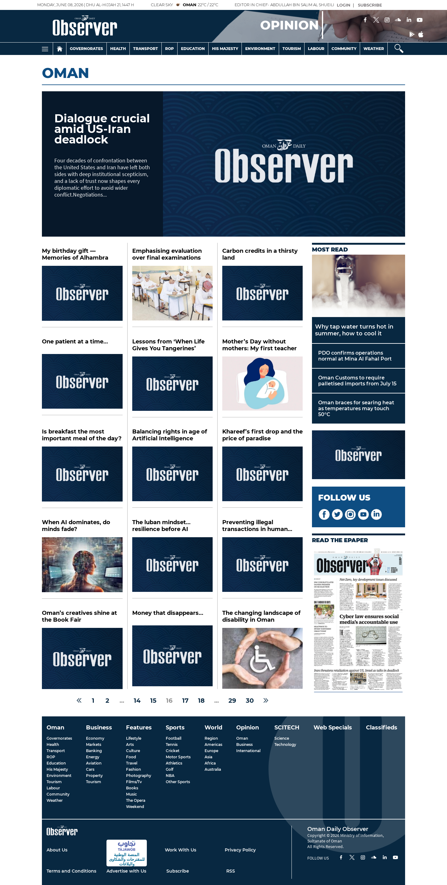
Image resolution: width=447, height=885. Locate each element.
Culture (133, 750)
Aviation (94, 763)
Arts (130, 744)
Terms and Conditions (71, 871)
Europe (211, 750)
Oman (242, 738)
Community (344, 48)
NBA (170, 775)
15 (153, 700)
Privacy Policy (240, 850)
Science (281, 738)
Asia (208, 757)
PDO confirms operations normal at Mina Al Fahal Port (355, 356)
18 (201, 700)
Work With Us (180, 850)
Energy (92, 757)
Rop (169, 48)
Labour (316, 48)
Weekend (135, 806)
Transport (145, 48)
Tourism (291, 48)
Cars (90, 769)
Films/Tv (134, 781)
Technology (285, 744)
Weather (373, 48)
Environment (260, 48)
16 (169, 700)
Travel (131, 763)
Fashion (133, 769)
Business (244, 744)
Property (94, 775)
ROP (51, 757)
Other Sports (178, 781)
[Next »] (265, 700)
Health (118, 48)
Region (211, 738)
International (248, 750)
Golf (169, 769)
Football (173, 738)
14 (137, 700)
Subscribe (177, 871)
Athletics (174, 763)
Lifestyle (133, 738)
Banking (94, 750)
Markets (93, 744)
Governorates (86, 48)
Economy (95, 738)
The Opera (135, 800)
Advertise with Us (126, 871)
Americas (213, 744)
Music (131, 794)
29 (232, 700)
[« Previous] (79, 700)
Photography (138, 775)
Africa (210, 763)
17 (185, 700)
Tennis (172, 744)
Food (131, 757)
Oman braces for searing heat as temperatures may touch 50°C (356, 408)
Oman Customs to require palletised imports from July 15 (357, 381)
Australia (213, 769)
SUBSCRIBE (370, 4)
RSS (230, 871)
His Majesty (225, 48)
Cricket (172, 750)
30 (250, 700)
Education (193, 48)
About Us (57, 850)
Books (132, 788)
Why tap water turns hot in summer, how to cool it (354, 330)
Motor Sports (178, 757)
